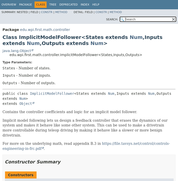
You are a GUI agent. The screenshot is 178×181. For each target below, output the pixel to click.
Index (85, 4)
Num (136, 37)
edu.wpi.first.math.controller (45, 30)
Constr (47, 12)
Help (95, 4)
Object (25, 104)
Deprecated (68, 4)
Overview (9, 4)
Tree (52, 4)
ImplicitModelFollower (52, 94)
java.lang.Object (17, 51)
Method (61, 12)
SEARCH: (112, 19)
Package (25, 4)
